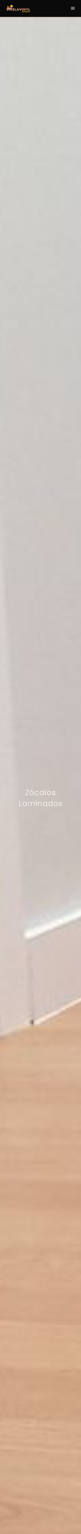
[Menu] (72, 8)
